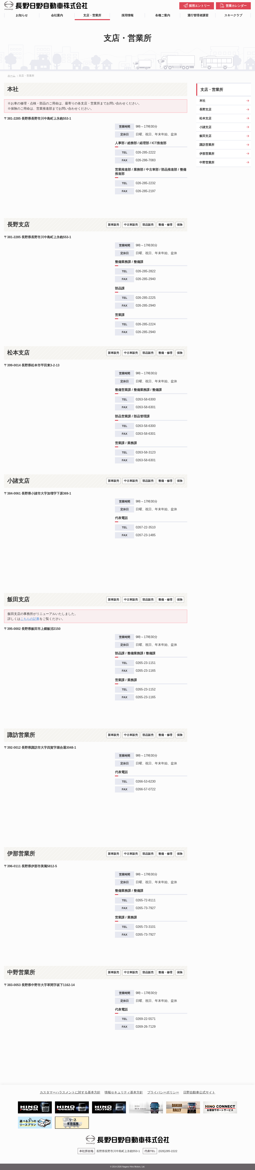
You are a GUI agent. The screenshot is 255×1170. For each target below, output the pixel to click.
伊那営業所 (206, 153)
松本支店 (205, 118)
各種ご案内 (162, 15)
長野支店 (205, 109)
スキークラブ (233, 15)
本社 (202, 100)
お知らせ (22, 15)
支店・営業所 (92, 15)
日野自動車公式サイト (199, 1092)
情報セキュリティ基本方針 (124, 1092)
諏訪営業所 (206, 144)
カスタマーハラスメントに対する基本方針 (70, 1092)
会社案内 (57, 15)
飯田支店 (205, 136)
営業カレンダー (236, 5)
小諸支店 (205, 127)
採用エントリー (199, 5)
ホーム (11, 75)
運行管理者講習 (197, 15)
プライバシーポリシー (163, 1092)
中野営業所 (206, 162)
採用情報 (127, 15)
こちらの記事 (29, 618)
